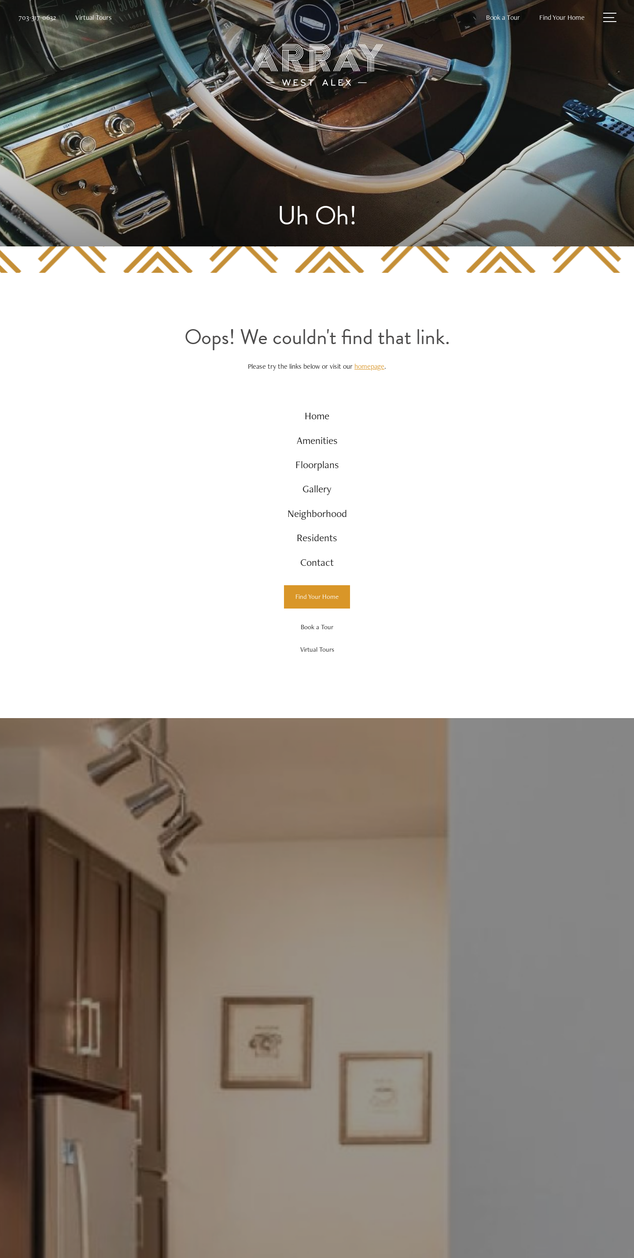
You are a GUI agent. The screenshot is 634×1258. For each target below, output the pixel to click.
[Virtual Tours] (317, 654)
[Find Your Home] (317, 602)
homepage (369, 366)
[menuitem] (317, 416)
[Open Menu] (609, 17)
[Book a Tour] (317, 632)
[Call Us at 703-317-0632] (37, 18)
